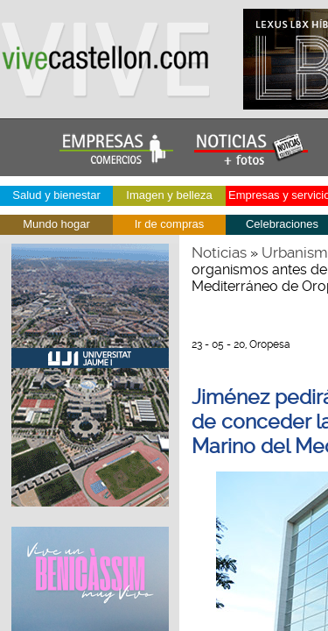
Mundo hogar (56, 223)
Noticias (219, 252)
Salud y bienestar (56, 195)
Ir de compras (169, 223)
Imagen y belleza (169, 195)
